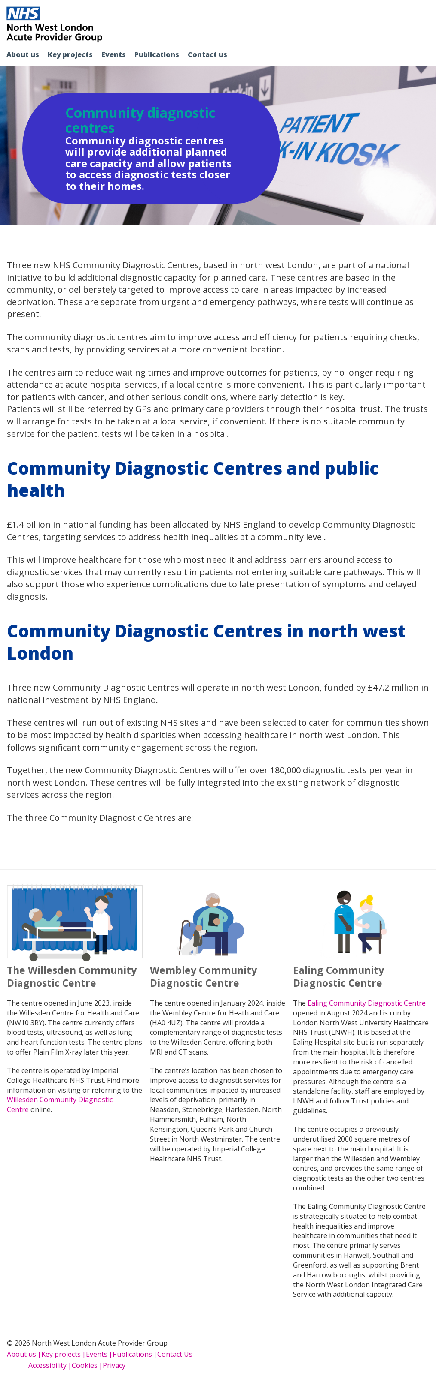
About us (22, 54)
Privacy (114, 1365)
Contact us (207, 54)
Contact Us (174, 1354)
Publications (156, 54)
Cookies (85, 1365)
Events (113, 54)
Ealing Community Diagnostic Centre (367, 1003)
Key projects (70, 54)
